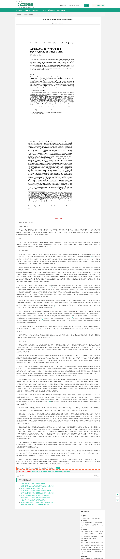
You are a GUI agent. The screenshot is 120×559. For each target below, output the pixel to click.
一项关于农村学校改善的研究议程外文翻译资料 (34, 528)
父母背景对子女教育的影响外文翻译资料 (32, 516)
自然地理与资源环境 (93, 128)
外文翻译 (83, 186)
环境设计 (83, 162)
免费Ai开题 (27, 10)
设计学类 (83, 160)
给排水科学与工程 (89, 117)
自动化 (88, 51)
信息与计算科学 (88, 53)
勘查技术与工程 (93, 144)
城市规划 (83, 119)
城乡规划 (100, 117)
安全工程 (90, 141)
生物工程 (89, 157)
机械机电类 (84, 36)
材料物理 (88, 99)
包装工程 (88, 42)
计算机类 (83, 22)
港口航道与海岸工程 (91, 108)
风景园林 (96, 164)
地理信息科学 (84, 126)
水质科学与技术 (94, 135)
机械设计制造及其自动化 (93, 40)
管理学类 (83, 69)
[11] (67, 313)
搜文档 (86, 5)
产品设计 (94, 162)
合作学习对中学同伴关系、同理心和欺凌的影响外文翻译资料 (37, 521)
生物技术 (100, 153)
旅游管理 (86, 76)
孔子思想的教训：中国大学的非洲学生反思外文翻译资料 (36, 519)
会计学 (85, 74)
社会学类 (25, 14)
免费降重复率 (58, 500)
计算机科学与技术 (90, 24)
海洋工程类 (84, 106)
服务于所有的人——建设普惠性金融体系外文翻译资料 (35, 526)
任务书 (83, 188)
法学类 (83, 85)
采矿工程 (95, 141)
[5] (61, 265)
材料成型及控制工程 (94, 97)
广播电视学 (88, 83)
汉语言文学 (94, 83)
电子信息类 (84, 27)
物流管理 (88, 148)
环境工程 (83, 135)
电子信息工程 (92, 31)
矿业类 (83, 139)
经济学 (98, 65)
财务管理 (88, 71)
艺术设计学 (88, 162)
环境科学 (88, 135)
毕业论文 (83, 178)
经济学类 (83, 62)
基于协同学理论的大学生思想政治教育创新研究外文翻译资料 (37, 514)
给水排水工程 (87, 121)
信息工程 (87, 31)
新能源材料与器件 (88, 101)
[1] (29, 196)
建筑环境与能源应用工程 (96, 114)
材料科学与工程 (85, 97)
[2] (32, 221)
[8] (30, 285)
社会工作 (90, 171)
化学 (93, 157)
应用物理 (88, 49)
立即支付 (58, 496)
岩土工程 (83, 114)
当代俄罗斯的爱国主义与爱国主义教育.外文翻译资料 (35, 523)
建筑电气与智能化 (87, 56)
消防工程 (99, 141)
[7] (60, 280)
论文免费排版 (61, 10)
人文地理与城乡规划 (93, 126)
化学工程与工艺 (85, 153)
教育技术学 (95, 80)
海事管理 (83, 108)
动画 (102, 162)
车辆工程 (83, 38)
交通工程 (98, 92)
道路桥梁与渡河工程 (91, 92)
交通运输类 (84, 90)
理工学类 (83, 47)
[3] (51, 234)
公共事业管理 (90, 74)
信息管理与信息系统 (95, 71)
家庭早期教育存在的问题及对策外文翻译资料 (33, 512)
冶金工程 (87, 144)
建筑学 (83, 117)
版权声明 (80, 543)
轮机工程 (93, 51)
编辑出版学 (90, 80)
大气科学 (86, 128)
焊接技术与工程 (87, 44)
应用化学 (91, 153)
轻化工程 (85, 157)
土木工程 (88, 114)
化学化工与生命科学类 (87, 151)
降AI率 (43, 10)
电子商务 (91, 65)
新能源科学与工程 (96, 56)
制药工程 (96, 153)
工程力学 (83, 49)
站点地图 (75, 557)
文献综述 (83, 183)
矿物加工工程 (84, 141)
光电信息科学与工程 (91, 29)
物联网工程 (97, 24)
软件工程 (83, 24)
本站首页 (19, 10)
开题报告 (83, 181)
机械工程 (94, 44)
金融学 (95, 65)
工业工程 (93, 42)
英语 (86, 80)
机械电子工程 (98, 38)
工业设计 (98, 162)
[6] (72, 271)
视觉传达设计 (84, 164)
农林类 (83, 173)
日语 (100, 80)
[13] (54, 413)
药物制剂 (94, 155)
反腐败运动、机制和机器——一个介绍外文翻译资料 (35, 533)
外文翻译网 (18, 14)
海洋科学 (85, 110)
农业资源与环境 (88, 176)
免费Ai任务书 (35, 10)
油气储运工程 (98, 51)
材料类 (83, 94)
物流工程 (83, 148)
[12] (73, 332)
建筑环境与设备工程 (91, 119)
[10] (74, 311)
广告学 (83, 80)
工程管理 (96, 117)
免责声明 (88, 543)
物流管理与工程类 (86, 146)
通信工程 (83, 29)
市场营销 (83, 71)
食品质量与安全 (85, 155)
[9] (58, 298)
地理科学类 (84, 123)
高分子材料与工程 (97, 101)
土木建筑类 (84, 112)
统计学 (94, 53)
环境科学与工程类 (86, 132)
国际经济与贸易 (85, 65)
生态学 (83, 176)
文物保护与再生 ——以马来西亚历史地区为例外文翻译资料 (37, 530)
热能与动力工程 (91, 58)
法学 (82, 87)
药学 (90, 155)
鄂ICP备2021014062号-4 (66, 557)
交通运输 (83, 92)
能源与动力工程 (94, 49)
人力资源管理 (97, 74)
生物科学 (96, 157)
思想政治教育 (31, 14)
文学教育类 (84, 78)
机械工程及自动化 (90, 38)
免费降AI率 (51, 500)
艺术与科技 (90, 164)
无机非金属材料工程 (95, 99)
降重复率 (51, 10)
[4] (19, 243)
